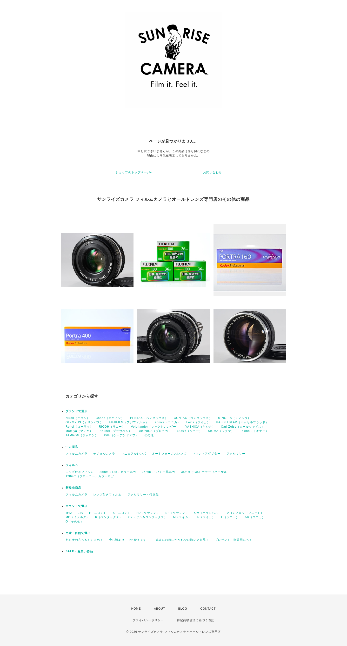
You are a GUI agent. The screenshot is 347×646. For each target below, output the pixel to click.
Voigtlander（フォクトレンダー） (155, 426)
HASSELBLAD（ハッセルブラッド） (242, 422)
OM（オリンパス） (207, 513)
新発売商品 (73, 487)
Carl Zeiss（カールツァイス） (243, 426)
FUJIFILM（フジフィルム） (129, 422)
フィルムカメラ (76, 453)
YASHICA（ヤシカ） (200, 426)
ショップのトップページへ (134, 172)
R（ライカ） (206, 517)
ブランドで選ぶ (76, 411)
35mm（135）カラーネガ (118, 472)
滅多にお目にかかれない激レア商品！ (182, 540)
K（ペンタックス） (108, 517)
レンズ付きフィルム (80, 472)
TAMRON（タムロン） (82, 435)
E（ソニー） (230, 517)
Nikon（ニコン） (78, 418)
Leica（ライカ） (198, 422)
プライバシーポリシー (148, 620)
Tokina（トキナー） (254, 431)
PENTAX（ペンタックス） (149, 418)
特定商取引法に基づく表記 (195, 620)
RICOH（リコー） (112, 426)
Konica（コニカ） (167, 422)
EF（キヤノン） (176, 513)
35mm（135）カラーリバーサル (204, 472)
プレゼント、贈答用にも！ (233, 540)
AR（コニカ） (255, 517)
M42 (69, 513)
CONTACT (208, 608)
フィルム (72, 465)
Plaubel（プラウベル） (115, 431)
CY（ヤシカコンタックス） (147, 517)
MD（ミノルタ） (77, 517)
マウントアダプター (206, 453)
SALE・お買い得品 (79, 551)
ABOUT (159, 608)
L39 (80, 513)
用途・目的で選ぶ (78, 533)
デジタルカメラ (104, 453)
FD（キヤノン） (148, 513)
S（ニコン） (122, 513)
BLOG (182, 608)
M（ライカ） (182, 517)
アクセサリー (236, 453)
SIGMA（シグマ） (221, 431)
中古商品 (72, 447)
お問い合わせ (212, 172)
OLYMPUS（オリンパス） (84, 422)
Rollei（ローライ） (79, 426)
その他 (149, 435)
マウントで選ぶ (76, 506)
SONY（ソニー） (189, 431)
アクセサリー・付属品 (143, 494)
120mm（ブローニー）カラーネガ (90, 476)
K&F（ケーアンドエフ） (121, 435)
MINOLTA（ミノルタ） (234, 418)
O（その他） (75, 521)
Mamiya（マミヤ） (79, 431)
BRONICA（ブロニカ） (155, 431)
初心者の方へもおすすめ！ (84, 540)
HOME (136, 608)
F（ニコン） (98, 513)
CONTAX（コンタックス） (193, 418)
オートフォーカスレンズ (169, 453)
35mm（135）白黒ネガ (158, 472)
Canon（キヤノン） (110, 418)
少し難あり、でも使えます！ (129, 540)
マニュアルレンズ (133, 453)
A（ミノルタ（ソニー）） (245, 513)
